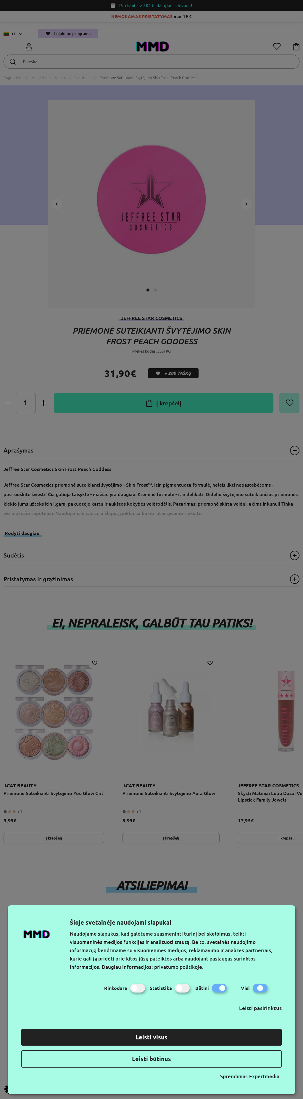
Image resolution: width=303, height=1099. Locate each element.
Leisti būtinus (151, 1058)
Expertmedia (264, 1076)
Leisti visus (151, 1037)
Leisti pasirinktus (260, 1008)
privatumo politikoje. (179, 967)
